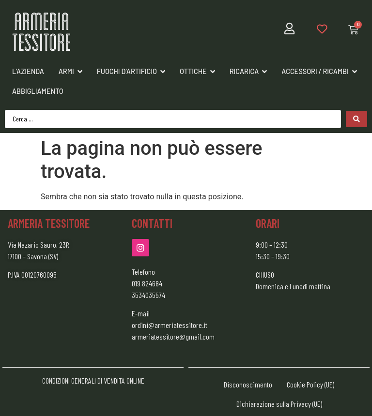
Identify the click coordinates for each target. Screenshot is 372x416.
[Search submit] (356, 119)
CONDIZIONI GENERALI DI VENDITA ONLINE (93, 380)
